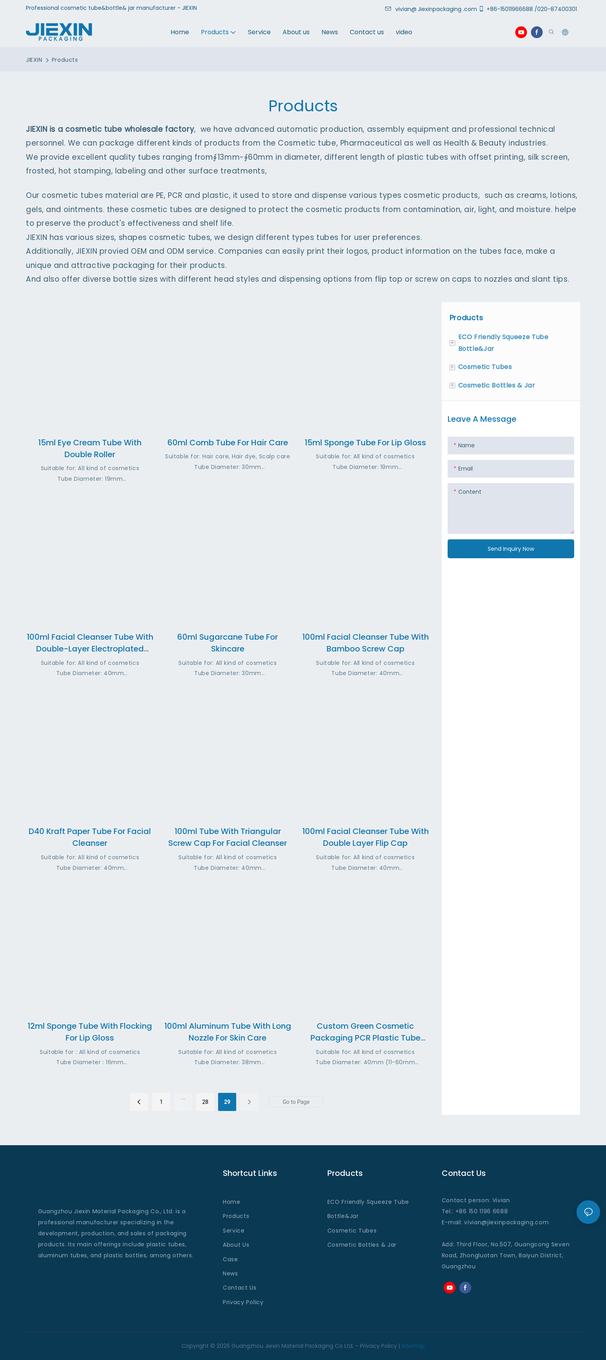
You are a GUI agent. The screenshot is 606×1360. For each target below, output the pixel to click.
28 (205, 1102)
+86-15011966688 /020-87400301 (529, 9)
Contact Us (240, 1288)
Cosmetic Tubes (352, 1231)
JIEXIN (34, 60)
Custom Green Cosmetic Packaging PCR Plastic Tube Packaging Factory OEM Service (365, 1032)
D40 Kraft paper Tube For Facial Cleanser (90, 837)
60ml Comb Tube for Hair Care (227, 442)
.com (541, 1222)
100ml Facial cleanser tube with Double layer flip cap (365, 837)
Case (230, 1259)
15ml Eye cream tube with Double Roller (89, 448)
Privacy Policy (243, 1302)
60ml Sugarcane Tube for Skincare (227, 642)
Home (232, 1202)
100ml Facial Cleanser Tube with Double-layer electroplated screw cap (90, 643)
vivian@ (401, 9)
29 (227, 1102)
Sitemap (413, 1346)
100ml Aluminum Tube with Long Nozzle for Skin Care (227, 1031)
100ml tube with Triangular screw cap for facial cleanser (227, 837)
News (230, 1273)
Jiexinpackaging (439, 9)
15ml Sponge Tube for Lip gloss (365, 442)
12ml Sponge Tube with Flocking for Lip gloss (90, 1031)
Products (65, 60)
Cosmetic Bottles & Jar (362, 1245)
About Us (236, 1245)
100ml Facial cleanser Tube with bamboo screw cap (365, 642)
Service (234, 1231)
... (183, 1097)
